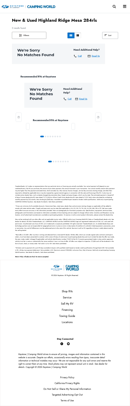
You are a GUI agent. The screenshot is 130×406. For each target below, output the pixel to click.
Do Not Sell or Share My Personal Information (67, 389)
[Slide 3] (50, 136)
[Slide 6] (57, 136)
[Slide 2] (48, 136)
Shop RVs (67, 291)
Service (67, 298)
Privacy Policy (67, 377)
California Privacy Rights (67, 383)
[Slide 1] (45, 136)
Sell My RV (67, 304)
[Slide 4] (53, 136)
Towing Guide (67, 316)
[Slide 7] (60, 136)
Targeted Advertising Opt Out (67, 394)
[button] (29, 35)
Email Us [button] (93, 56)
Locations (67, 322)
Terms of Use (67, 400)
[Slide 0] (42, 136)
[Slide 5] (55, 136)
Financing (67, 310)
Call (78, 56)
